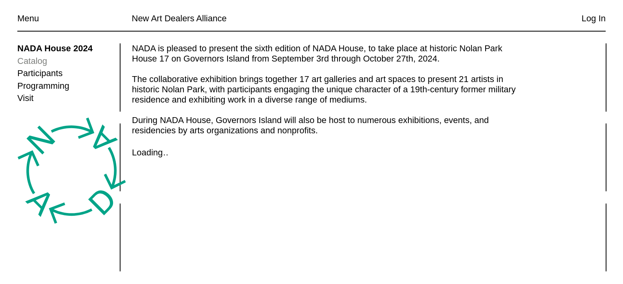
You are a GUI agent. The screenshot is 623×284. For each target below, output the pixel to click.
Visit (25, 98)
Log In (594, 18)
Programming (43, 86)
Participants (40, 73)
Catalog (32, 61)
